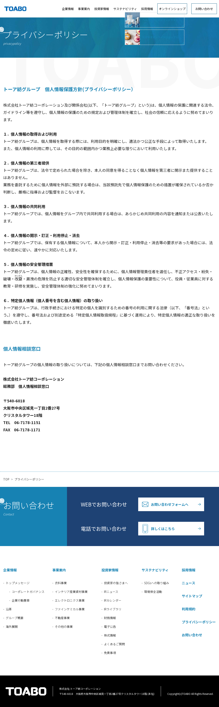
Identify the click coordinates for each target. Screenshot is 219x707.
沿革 (9, 609)
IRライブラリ (112, 609)
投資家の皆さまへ (116, 582)
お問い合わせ (204, 9)
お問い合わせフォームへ (169, 504)
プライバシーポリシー (199, 621)
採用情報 (147, 9)
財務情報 (110, 617)
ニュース (188, 582)
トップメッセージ (18, 582)
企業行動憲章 (21, 600)
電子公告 (110, 626)
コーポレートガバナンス (28, 591)
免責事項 (110, 652)
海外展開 (12, 626)
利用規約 (188, 608)
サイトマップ (192, 595)
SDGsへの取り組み (156, 582)
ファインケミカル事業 (70, 609)
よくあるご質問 (114, 643)
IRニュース (111, 591)
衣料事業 (61, 582)
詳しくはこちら (163, 528)
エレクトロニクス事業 (70, 600)
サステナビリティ (125, 9)
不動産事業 (62, 617)
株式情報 (110, 635)
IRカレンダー (112, 600)
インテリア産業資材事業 (71, 591)
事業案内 (84, 9)
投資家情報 (101, 9)
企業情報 (68, 9)
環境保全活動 (153, 591)
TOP (6, 479)
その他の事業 (64, 626)
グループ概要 (14, 617)
